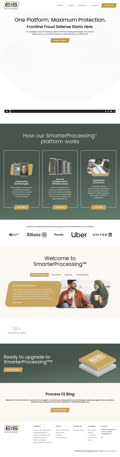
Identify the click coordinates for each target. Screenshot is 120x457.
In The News (92, 435)
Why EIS (90, 432)
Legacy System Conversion (42, 442)
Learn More (21, 212)
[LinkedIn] (102, 437)
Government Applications (41, 435)
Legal (89, 440)
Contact (104, 426)
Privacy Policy (92, 437)
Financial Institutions (39, 280)
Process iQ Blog (60, 415)
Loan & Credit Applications (42, 430)
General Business (82, 280)
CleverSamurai (111, 451)
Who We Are (92, 430)
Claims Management (40, 432)
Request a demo (13, 375)
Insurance (68, 280)
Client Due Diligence (40, 440)
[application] (65, 5)
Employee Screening (40, 437)
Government (56, 280)
